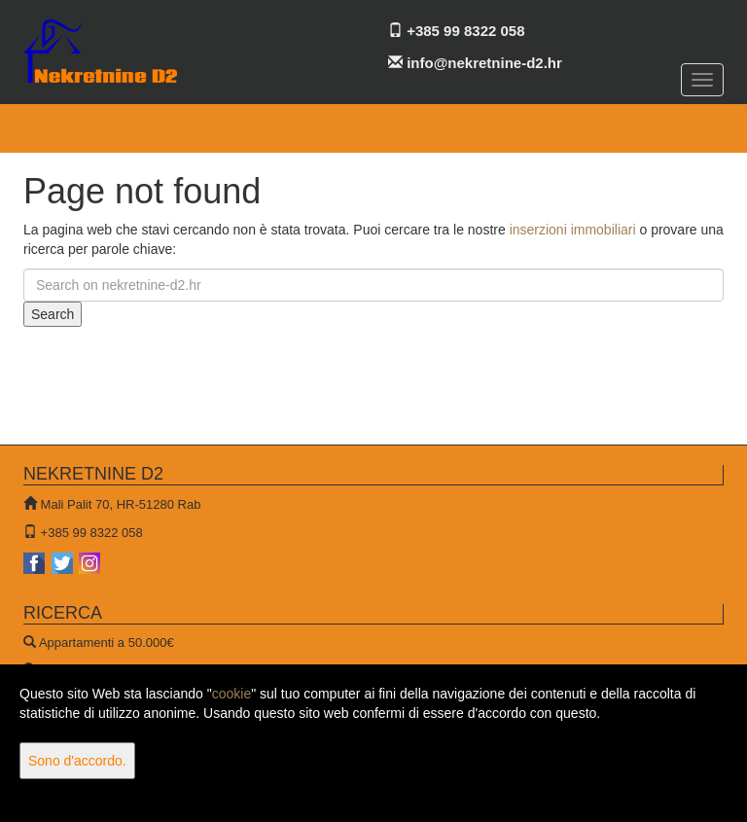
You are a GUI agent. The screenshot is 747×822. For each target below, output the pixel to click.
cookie (231, 693)
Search (52, 314)
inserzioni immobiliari (573, 229)
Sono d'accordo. (77, 760)
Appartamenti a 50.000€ (106, 642)
